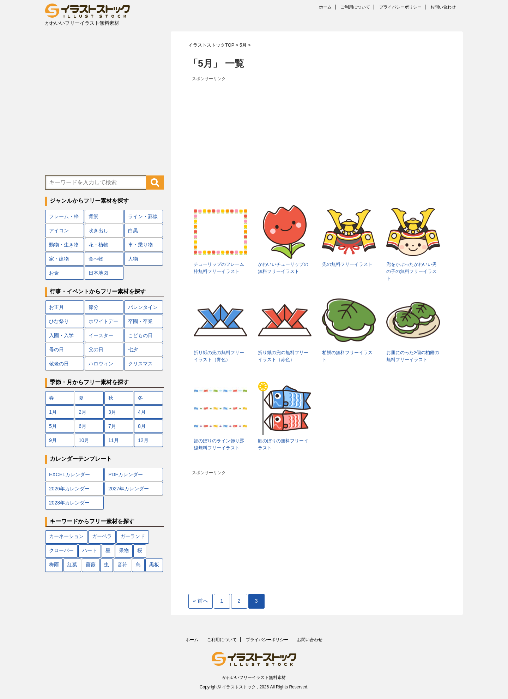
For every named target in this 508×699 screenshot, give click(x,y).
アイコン (59, 230)
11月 (113, 440)
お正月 (56, 307)
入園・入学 (61, 335)
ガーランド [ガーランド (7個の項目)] (132, 536)
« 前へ (200, 601)
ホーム (325, 7)
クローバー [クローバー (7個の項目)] (61, 551)
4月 (142, 412)
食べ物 (96, 259)
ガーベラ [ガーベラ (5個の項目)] (102, 536)
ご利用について (355, 7)
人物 (133, 259)
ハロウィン (101, 363)
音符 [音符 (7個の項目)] (122, 565)
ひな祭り (59, 321)
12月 (143, 440)
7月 (112, 426)
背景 (93, 216)
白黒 (133, 230)
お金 (54, 273)
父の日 (96, 349)
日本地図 (98, 273)
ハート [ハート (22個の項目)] (89, 551)
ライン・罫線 (143, 216)
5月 (53, 426)
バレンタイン (143, 307)
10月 (84, 440)
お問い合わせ (443, 7)
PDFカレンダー (125, 474)
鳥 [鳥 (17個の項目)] (138, 565)
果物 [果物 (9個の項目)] (124, 551)
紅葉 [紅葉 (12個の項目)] (72, 565)
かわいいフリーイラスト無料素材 (254, 677)
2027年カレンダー (128, 488)
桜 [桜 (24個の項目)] (139, 551)
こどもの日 (140, 335)
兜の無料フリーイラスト (347, 264)
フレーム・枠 (64, 216)
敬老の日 (59, 363)
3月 (112, 412)
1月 (53, 412)
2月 (82, 412)
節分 (93, 307)
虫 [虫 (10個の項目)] (106, 565)
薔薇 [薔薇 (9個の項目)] (91, 565)
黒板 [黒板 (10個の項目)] (154, 565)
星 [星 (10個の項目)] (107, 551)
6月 (82, 426)
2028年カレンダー (69, 503)
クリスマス (140, 363)
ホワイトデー (103, 321)
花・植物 (98, 244)
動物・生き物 (64, 244)
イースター (101, 335)
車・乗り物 (140, 244)
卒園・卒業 (140, 321)
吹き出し (98, 230)
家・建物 (59, 259)
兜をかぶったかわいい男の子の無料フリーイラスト (411, 271)
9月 (53, 440)
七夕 (133, 349)
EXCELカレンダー (69, 474)
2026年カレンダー (69, 488)
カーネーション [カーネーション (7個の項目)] (66, 536)
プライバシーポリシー (400, 7)
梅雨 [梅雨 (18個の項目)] (54, 565)
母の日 (56, 349)
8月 (142, 426)
